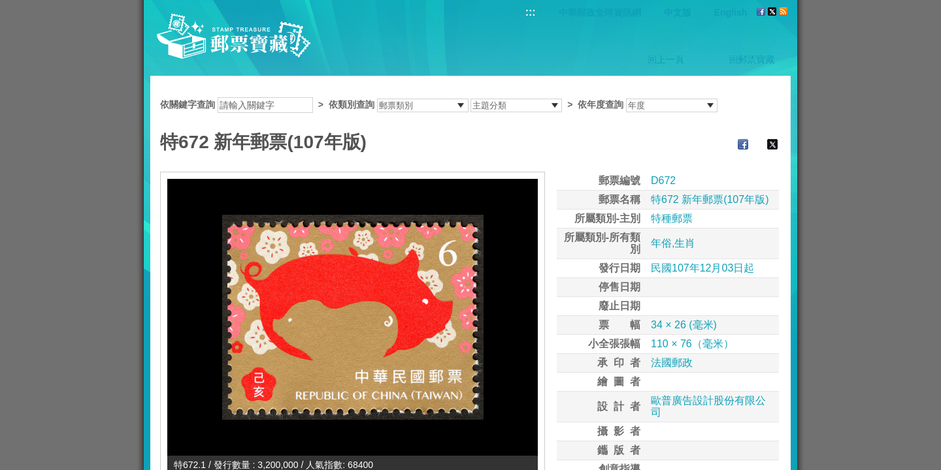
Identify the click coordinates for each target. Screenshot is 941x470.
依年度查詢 (600, 104)
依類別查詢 (351, 104)
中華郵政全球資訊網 (600, 12)
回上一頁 (666, 59)
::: (530, 12)
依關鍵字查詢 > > (439, 104)
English (731, 12)
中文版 (677, 12)
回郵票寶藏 (751, 59)
